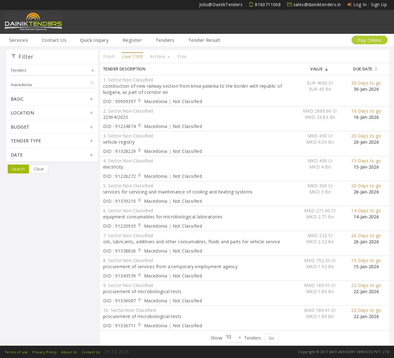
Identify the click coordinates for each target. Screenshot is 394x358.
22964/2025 (115, 117)
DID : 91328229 (119, 151)
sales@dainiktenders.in (317, 4)
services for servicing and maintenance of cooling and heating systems (178, 192)
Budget (52, 127)
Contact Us (54, 40)
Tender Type (52, 141)
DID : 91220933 (119, 226)
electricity (113, 167)
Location (52, 113)
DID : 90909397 (119, 101)
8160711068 (268, 4)
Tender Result (204, 40)
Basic (52, 99)
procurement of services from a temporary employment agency (170, 266)
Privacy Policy (44, 352)
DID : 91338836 (119, 251)
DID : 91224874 (119, 126)
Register (132, 40)
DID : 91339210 (119, 201)
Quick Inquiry (94, 40)
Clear (39, 169)
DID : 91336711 (119, 325)
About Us (69, 352)
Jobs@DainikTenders (221, 4)
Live (132, 56)
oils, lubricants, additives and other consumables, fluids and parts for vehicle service (191, 242)
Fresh (109, 56)
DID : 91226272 (119, 176)
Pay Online (369, 40)
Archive (160, 56)
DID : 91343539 (119, 276)
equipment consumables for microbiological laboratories (163, 217)
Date (52, 155)
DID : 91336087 (119, 301)
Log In (360, 4)
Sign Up (379, 4)
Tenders (165, 40)
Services (18, 40)
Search (18, 169)
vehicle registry (119, 142)
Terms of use (16, 352)
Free (182, 56)
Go (271, 338)
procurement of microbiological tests (142, 291)
